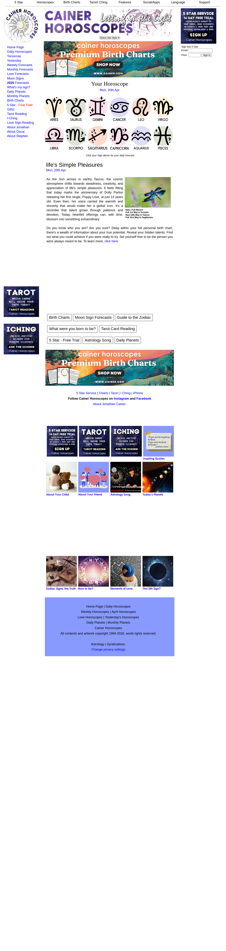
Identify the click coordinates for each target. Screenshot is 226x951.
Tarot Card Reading (118, 329)
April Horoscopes (124, 612)
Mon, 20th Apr (110, 90)
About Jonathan (18, 127)
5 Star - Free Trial (64, 340)
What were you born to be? (72, 329)
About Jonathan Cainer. (109, 404)
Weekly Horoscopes (95, 612)
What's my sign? (18, 87)
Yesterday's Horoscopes (122, 617)
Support (204, 2)
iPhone (138, 393)
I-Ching (12, 118)
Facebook (143, 398)
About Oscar (16, 131)
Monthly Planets (18, 96)
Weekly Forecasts (19, 65)
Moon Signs (15, 78)
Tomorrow (14, 56)
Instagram (121, 398)
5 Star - (20, 105)
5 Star (18, 2)
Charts (103, 393)
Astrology (97, 644)
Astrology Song (98, 340)
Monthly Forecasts (20, 69)
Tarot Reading (17, 114)
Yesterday (14, 60)
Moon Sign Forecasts (93, 317)
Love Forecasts (18, 74)
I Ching (125, 393)
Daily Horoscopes (19, 51)
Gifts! (10, 109)
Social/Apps (151, 2)
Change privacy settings (108, 649)
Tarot (114, 393)
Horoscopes (45, 2)
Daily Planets (16, 91)
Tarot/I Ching (98, 2)
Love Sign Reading (20, 122)
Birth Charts (71, 2)
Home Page (15, 47)
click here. (112, 241)
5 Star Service (86, 393)
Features (125, 2)
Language (178, 2)
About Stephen (17, 136)
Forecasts (18, 83)
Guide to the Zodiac (134, 317)
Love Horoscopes (90, 617)
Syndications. (116, 644)
